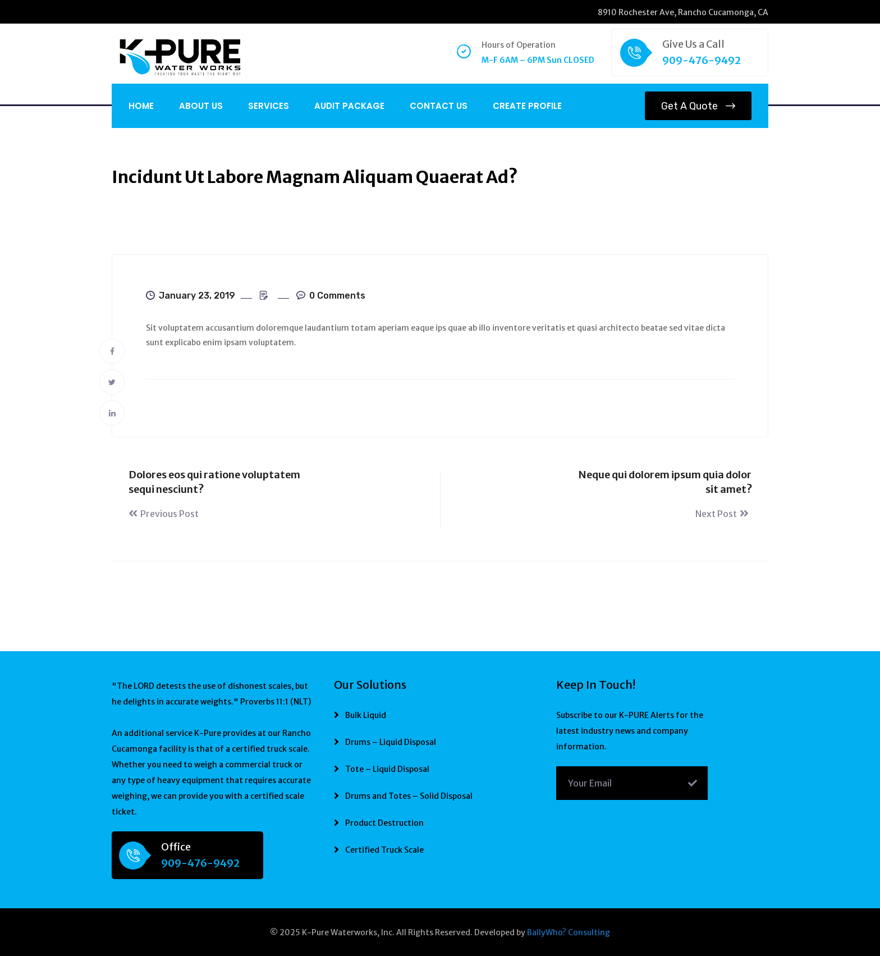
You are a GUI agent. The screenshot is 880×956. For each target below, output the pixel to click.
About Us (201, 106)
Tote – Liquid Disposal (387, 769)
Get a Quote (698, 106)
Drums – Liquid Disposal (390, 742)
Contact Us (438, 106)
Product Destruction (384, 823)
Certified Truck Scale (384, 850)
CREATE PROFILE (527, 106)
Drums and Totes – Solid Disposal (409, 796)
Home (141, 106)
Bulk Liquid (365, 715)
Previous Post (164, 513)
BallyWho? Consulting (568, 932)
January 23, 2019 (190, 295)
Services (268, 106)
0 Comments (330, 295)
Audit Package (349, 106)
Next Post (723, 513)
